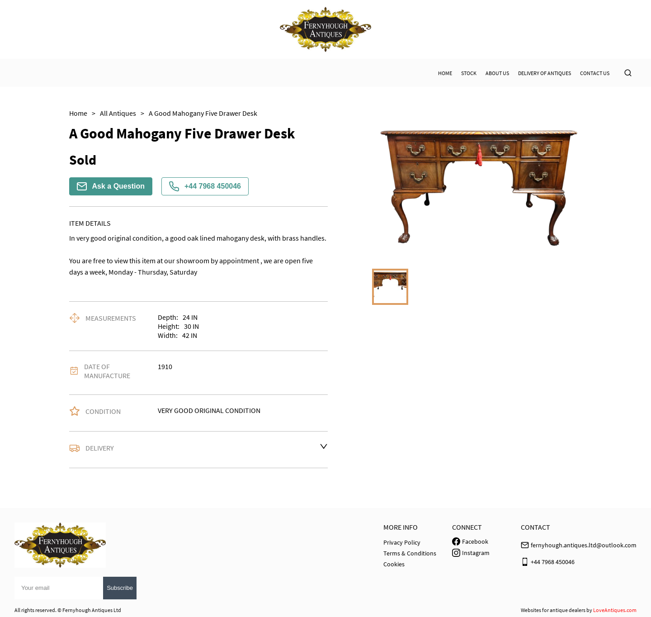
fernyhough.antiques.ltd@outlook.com (584, 545)
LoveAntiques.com (615, 610)
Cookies (394, 564)
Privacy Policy (401, 542)
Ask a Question (111, 186)
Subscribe (120, 587)
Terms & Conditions (409, 553)
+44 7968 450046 (205, 186)
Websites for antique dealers (553, 610)
